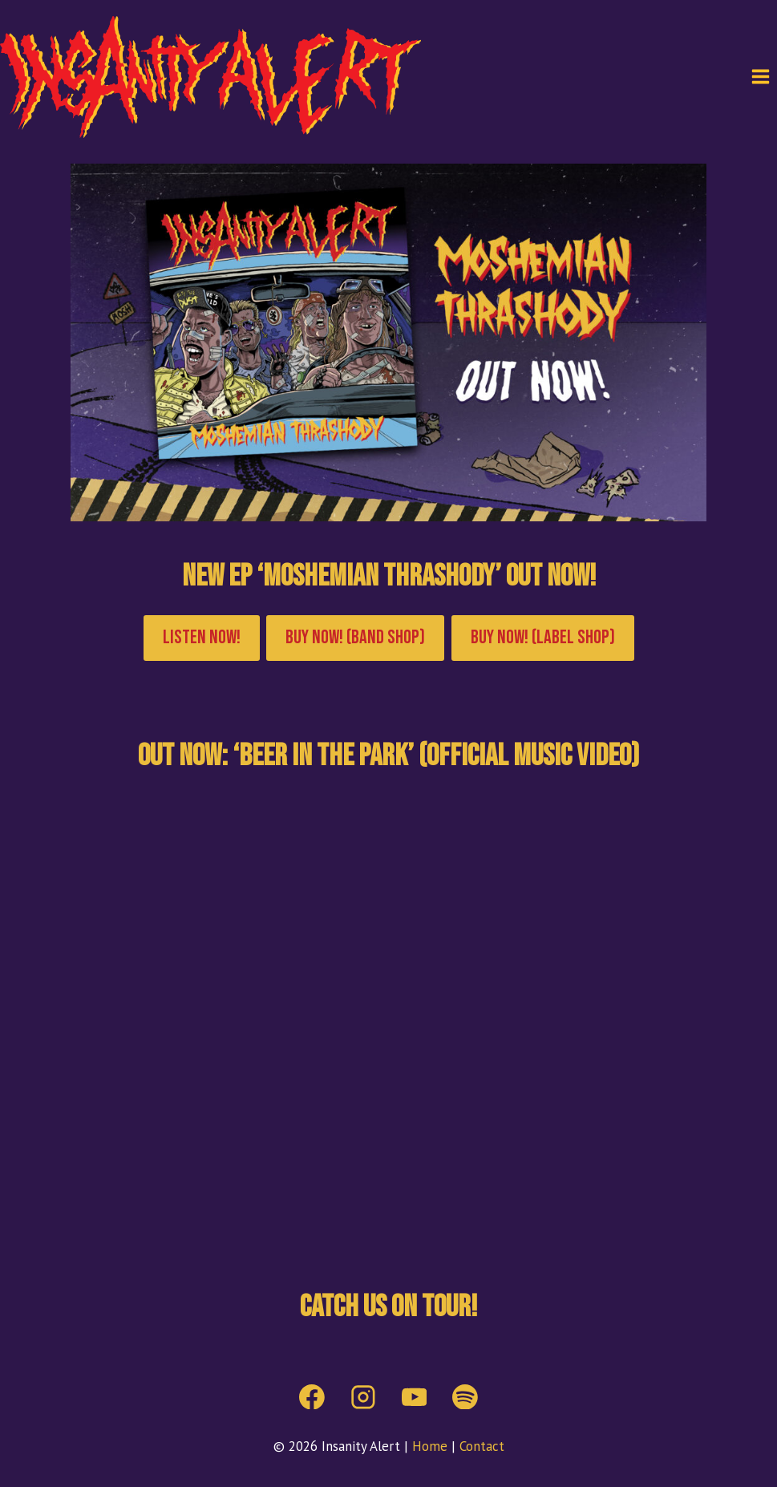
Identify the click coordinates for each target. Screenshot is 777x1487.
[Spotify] (466, 1397)
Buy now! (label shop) (543, 637)
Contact (481, 1446)
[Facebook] (312, 1397)
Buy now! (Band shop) (355, 637)
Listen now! (202, 637)
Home (429, 1446)
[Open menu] (760, 77)
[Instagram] (363, 1397)
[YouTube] (414, 1397)
